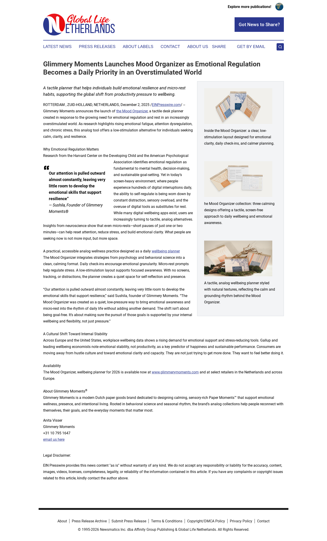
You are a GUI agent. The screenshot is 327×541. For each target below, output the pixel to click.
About (62, 521)
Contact (170, 46)
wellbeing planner (166, 251)
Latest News (57, 46)
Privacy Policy (241, 521)
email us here (53, 439)
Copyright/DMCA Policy (206, 521)
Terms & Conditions (166, 521)
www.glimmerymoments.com (175, 372)
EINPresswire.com (166, 105)
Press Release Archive (89, 521)
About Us (197, 46)
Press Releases (97, 46)
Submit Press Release (128, 521)
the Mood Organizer (132, 111)
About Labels (138, 46)
